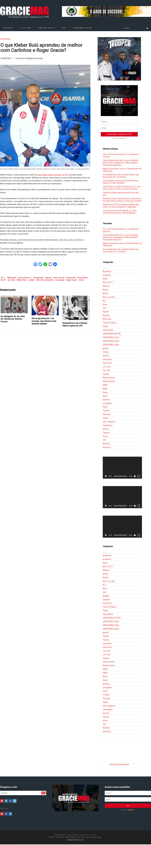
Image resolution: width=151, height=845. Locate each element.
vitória (81, 280)
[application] (122, 468)
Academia (107, 271)
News (105, 392)
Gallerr (105, 326)
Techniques (108, 425)
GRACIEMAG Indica (111, 337)
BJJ (104, 301)
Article (105, 290)
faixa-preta (71, 277)
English (106, 312)
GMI (64, 28)
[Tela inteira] (139, 476)
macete (106, 374)
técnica (106, 429)
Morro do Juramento (45, 280)
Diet (104, 308)
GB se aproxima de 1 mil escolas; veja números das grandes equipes (44, 321)
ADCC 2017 (108, 282)
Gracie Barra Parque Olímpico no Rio (52, 175)
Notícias (106, 399)
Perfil (105, 407)
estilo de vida (59, 277)
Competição (38, 277)
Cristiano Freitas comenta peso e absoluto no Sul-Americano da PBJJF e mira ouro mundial (122, 199)
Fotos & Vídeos (109, 323)
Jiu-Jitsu (11, 280)
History (106, 352)
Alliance (106, 286)
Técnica (106, 432)
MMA (105, 385)
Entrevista (107, 319)
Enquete (106, 315)
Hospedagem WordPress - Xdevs (75, 839)
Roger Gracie (71, 280)
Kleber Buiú (21, 280)
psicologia (59, 280)
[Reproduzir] (106, 476)
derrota (48, 277)
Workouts (107, 447)
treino (105, 436)
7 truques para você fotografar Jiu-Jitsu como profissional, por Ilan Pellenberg (120, 211)
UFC (104, 440)
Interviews (107, 359)
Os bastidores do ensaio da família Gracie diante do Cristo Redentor (121, 181)
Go (44, 793)
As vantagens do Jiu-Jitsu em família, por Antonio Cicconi (13, 319)
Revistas (106, 414)
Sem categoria (109, 421)
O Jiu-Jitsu (25, 28)
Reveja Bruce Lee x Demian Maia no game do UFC (75, 324)
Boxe (105, 304)
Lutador (31, 280)
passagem (107, 403)
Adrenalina (11, 277)
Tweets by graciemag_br (119, 764)
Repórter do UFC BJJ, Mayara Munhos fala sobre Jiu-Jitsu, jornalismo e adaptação (121, 205)
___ (104, 268)
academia (5, 39)
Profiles (106, 410)
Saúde (105, 418)
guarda (105, 348)
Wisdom (106, 443)
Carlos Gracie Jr (25, 277)
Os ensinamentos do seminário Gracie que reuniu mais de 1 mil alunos (121, 175)
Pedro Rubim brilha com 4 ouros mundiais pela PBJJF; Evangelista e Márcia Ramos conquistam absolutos (120, 162)
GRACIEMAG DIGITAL (82, 28)
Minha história (109, 378)
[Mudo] (135, 476)
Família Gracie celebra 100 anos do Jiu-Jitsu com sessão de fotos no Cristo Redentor (122, 187)
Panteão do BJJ (47, 28)
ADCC (105, 279)
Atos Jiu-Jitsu (109, 297)
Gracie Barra (82, 277)
